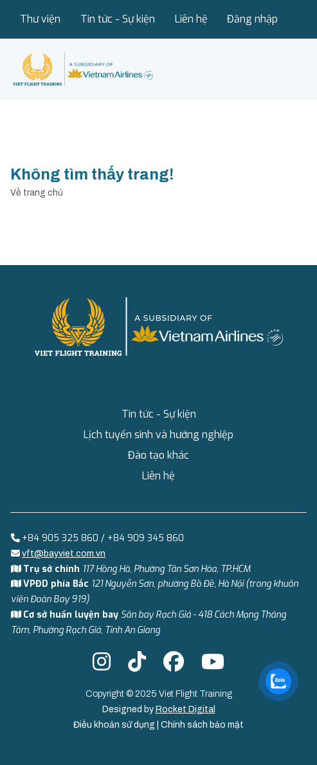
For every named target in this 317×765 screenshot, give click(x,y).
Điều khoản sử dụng (115, 725)
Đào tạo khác (158, 455)
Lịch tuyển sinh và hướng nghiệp (158, 434)
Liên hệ (191, 19)
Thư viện (40, 19)
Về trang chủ (36, 193)
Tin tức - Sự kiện (117, 19)
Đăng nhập (252, 19)
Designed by (158, 709)
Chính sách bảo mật (202, 725)
